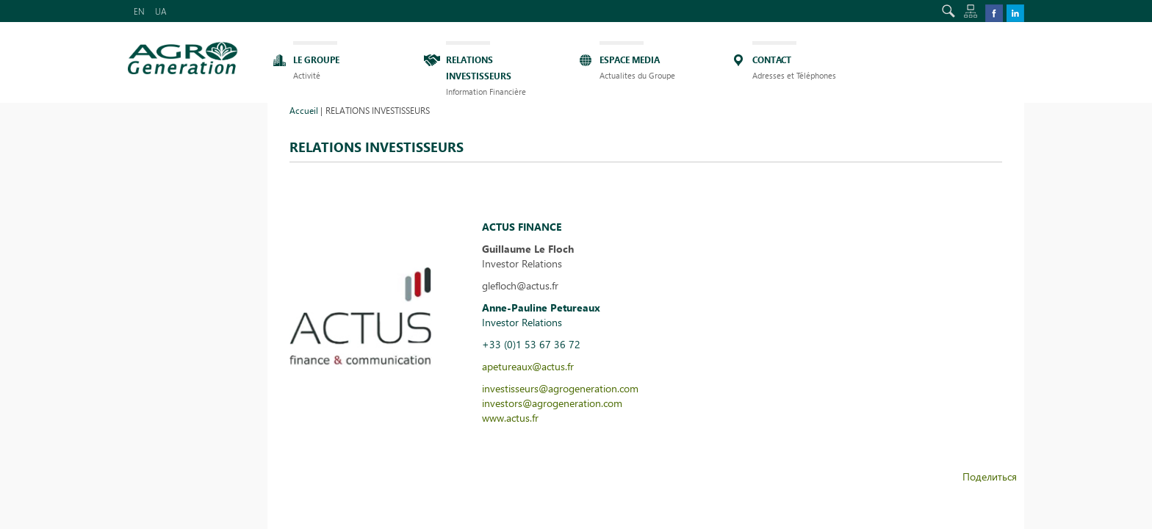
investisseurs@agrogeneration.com (560, 388)
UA (161, 11)
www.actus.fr (510, 418)
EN (139, 11)
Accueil (303, 110)
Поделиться (989, 476)
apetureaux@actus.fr (528, 366)
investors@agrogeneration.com (552, 403)
